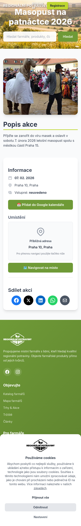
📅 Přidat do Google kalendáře (40, 205)
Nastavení (40, 517)
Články (7, 421)
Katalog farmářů (14, 394)
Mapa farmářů (12, 401)
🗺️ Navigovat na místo (40, 268)
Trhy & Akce (11, 407)
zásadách (40, 488)
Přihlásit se (37, 5)
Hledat (68, 37)
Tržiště (7, 414)
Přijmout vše (40, 497)
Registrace (57, 5)
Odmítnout (40, 507)
